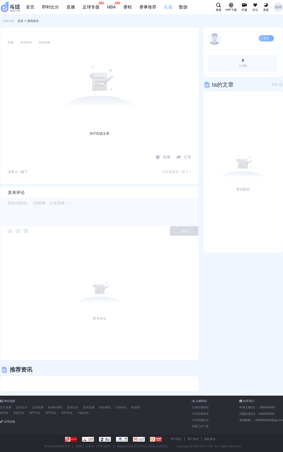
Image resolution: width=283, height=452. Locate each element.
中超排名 (83, 412)
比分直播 (5, 407)
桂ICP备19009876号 (57, 446)
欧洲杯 (135, 407)
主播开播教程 (200, 407)
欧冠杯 (4, 412)
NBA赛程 (105, 407)
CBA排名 (121, 407)
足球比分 (21, 407)
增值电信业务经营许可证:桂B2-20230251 (142, 446)
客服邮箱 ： (261, 420)
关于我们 (176, 439)
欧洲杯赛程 (55, 407)
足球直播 (37, 407)
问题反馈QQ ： (257, 413)
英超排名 (19, 412)
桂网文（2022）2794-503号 (93, 446)
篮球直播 (88, 407)
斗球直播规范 (200, 413)
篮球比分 (72, 407)
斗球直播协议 (200, 420)
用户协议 (193, 439)
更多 (277, 85)
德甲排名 (35, 412)
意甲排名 (67, 412)
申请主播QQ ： (257, 407)
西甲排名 (51, 412)
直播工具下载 (200, 426)
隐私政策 (210, 439)
